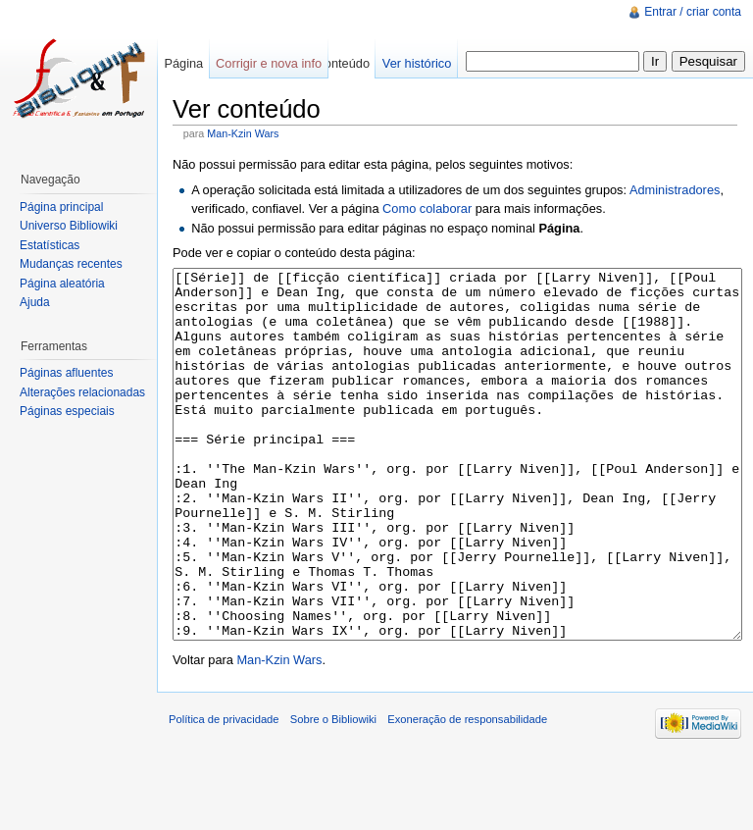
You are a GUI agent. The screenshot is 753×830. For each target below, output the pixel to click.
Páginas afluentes (66, 373)
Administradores (674, 189)
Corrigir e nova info (269, 63)
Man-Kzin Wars (242, 133)
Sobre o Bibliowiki (333, 793)
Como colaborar (427, 208)
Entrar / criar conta (692, 12)
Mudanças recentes (71, 264)
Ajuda (35, 302)
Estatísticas (49, 245)
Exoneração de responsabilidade (467, 793)
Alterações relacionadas (82, 392)
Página (183, 63)
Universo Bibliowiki (69, 226)
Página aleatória (62, 283)
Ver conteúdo (333, 63)
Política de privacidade (224, 793)
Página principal (61, 207)
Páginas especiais (67, 411)
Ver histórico (416, 63)
